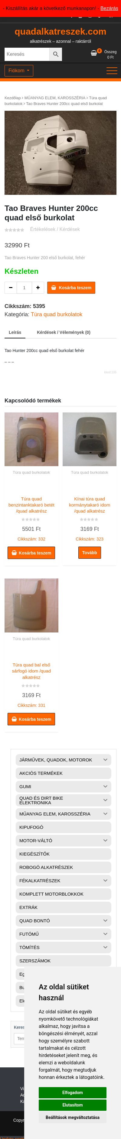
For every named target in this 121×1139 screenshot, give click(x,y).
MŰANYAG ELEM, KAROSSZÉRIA (55, 98)
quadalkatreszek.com (60, 31)
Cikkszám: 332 (31, 517)
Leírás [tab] (15, 332)
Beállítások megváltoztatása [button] (73, 1117)
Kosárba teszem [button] (35, 553)
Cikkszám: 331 (31, 684)
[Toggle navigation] (112, 70)
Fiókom (17, 70)
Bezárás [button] (109, 8)
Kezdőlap (13, 98)
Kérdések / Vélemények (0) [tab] (63, 332)
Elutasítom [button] (72, 1105)
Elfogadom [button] (72, 1092)
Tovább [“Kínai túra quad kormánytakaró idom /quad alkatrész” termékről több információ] (89, 552)
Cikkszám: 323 (89, 517)
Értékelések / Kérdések (55, 229)
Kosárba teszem (75, 287)
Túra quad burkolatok (56, 314)
